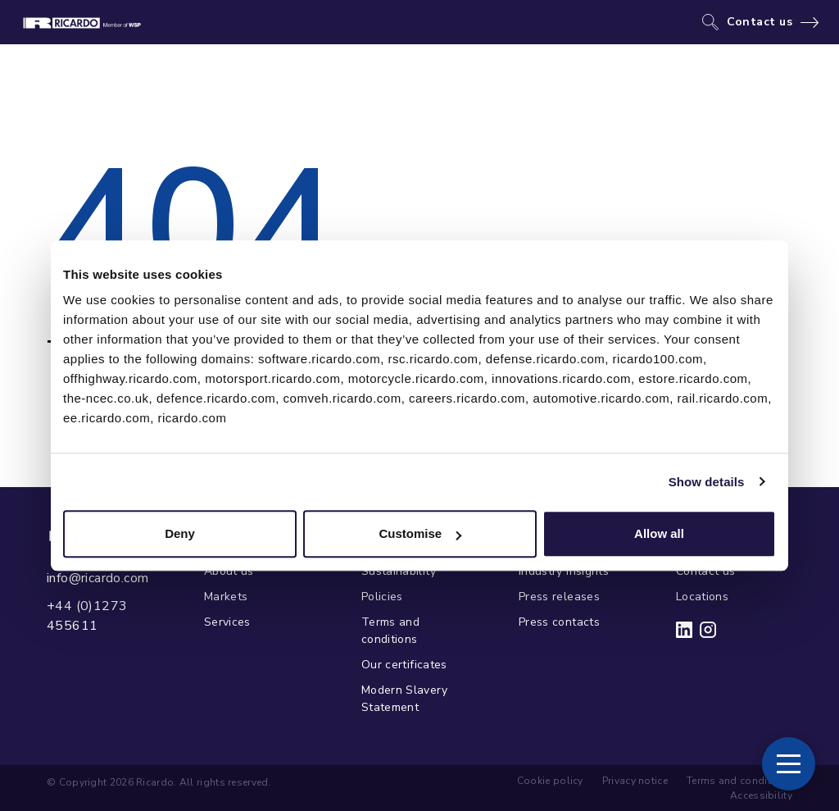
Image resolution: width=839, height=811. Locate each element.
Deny (180, 533)
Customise (420, 533)
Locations (702, 596)
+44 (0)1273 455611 (87, 616)
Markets (225, 596)
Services (227, 622)
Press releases (559, 596)
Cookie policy (550, 780)
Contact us (760, 22)
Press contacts (559, 622)
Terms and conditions (390, 630)
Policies (382, 596)
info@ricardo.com (97, 578)
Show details (707, 482)
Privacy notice (635, 780)
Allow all (659, 533)
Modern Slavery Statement (404, 698)
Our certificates (404, 664)
